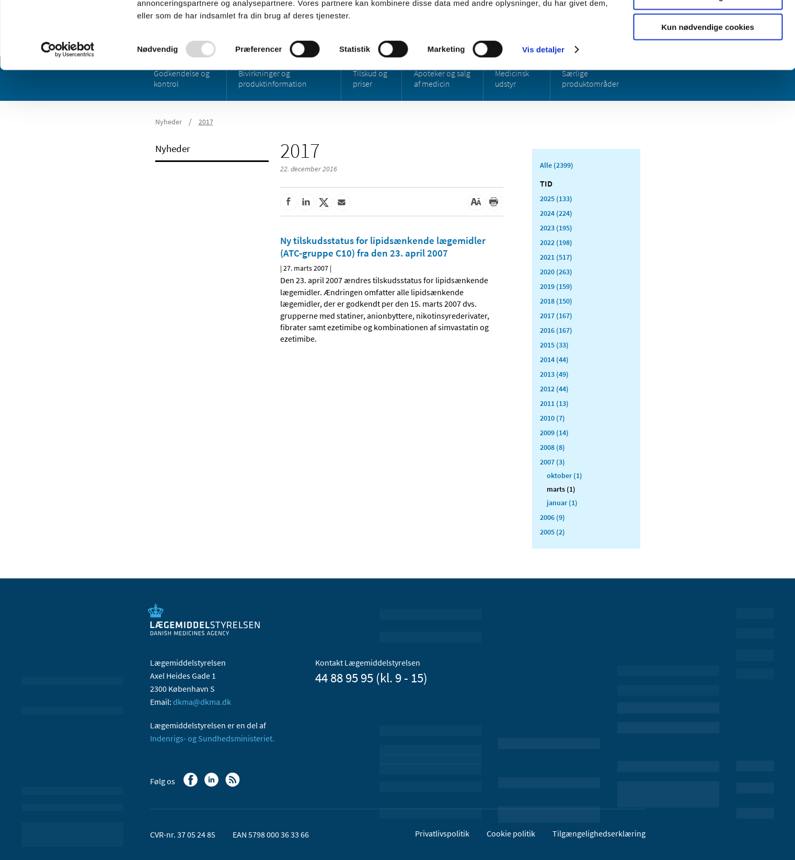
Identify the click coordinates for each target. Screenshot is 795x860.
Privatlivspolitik (442, 833)
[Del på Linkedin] (306, 202)
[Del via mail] (341, 202)
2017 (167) (556, 315)
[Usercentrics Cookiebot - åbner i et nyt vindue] (67, 110)
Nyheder (172, 148)
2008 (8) (552, 447)
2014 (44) (554, 359)
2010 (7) (552, 418)
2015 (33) (554, 345)
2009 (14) (554, 432)
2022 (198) (556, 242)
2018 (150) (556, 301)
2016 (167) (556, 330)
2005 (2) (552, 532)
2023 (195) (556, 228)
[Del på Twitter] (324, 202)
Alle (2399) (556, 165)
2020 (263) (556, 271)
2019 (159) (556, 286)
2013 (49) (554, 374)
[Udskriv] (494, 202)
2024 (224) (556, 213)
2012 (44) (554, 388)
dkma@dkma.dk (202, 701)
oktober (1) (564, 475)
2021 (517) (556, 257)
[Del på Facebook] (288, 202)
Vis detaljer (543, 109)
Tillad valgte (707, 56)
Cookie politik (511, 833)
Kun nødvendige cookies (707, 87)
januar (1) (562, 502)
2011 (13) (554, 403)
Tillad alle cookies (707, 25)
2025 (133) (556, 198)
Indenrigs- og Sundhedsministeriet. (212, 738)
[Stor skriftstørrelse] (476, 202)
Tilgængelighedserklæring (599, 833)
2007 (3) (552, 462)
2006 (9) (552, 517)
